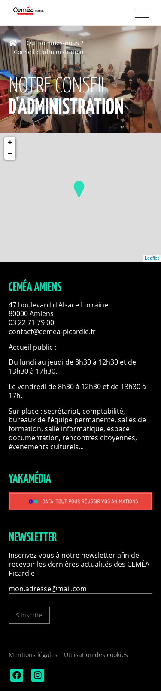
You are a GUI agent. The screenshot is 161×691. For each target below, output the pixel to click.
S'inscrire (29, 615)
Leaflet (152, 258)
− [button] (10, 154)
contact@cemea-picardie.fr (53, 331)
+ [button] (10, 143)
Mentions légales (33, 655)
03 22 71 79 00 (31, 322)
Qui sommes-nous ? (55, 43)
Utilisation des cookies (96, 655)
